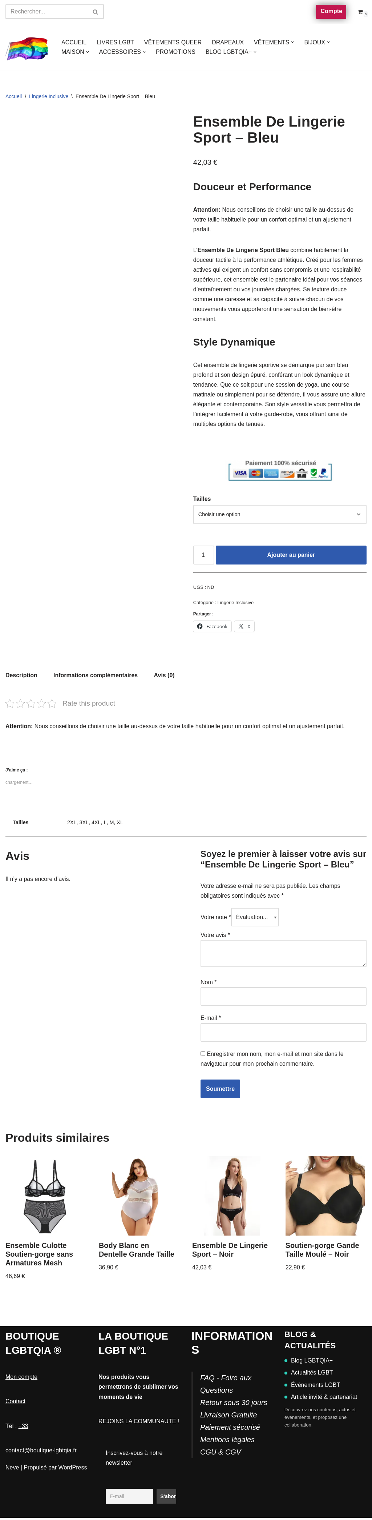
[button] (293, 42)
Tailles (202, 500)
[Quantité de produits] (203, 556)
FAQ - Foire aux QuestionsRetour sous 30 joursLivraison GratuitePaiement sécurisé (233, 1404)
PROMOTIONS (176, 52)
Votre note (216, 919)
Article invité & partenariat (320, 1399)
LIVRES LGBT (115, 42)
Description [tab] (21, 677)
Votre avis (215, 937)
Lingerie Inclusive (48, 96)
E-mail (211, 1020)
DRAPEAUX (228, 42)
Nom (209, 984)
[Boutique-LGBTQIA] (27, 47)
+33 (23, 1428)
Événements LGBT (312, 1387)
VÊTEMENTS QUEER (173, 42)
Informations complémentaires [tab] (95, 677)
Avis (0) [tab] (164, 677)
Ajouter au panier (291, 556)
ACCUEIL (73, 42)
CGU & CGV (220, 1454)
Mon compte (21, 1379)
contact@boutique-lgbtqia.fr (41, 1452)
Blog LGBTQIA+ (308, 1363)
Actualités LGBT (308, 1375)
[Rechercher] (46, 11)
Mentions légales (227, 1442)
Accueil (13, 96)
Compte (331, 11)
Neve (12, 1470)
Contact (15, 1404)
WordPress (72, 1470)
